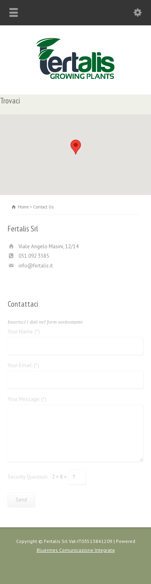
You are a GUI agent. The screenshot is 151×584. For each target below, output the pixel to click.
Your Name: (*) (24, 331)
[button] (75, 147)
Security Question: (28, 475)
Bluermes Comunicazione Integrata (76, 550)
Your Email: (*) (23, 364)
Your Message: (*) (27, 398)
